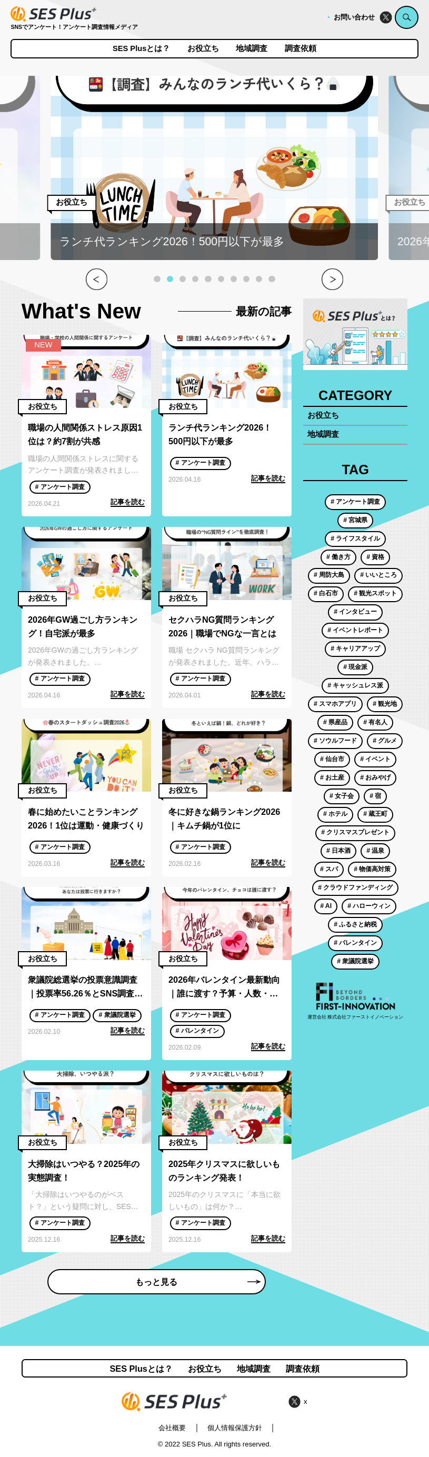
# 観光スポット (375, 593)
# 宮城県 (355, 520)
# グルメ (385, 740)
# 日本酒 (338, 850)
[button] (157, 279)
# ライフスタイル (355, 538)
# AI (326, 906)
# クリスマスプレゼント (355, 832)
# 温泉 (375, 850)
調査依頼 (300, 49)
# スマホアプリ (335, 703)
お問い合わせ (354, 17)
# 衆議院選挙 (116, 1015)
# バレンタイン (196, 1030)
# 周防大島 (329, 574)
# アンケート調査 (59, 487)
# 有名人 (375, 722)
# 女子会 (342, 796)
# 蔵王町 (375, 813)
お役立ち (203, 49)
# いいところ (378, 574)
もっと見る (197, 1281)
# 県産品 (335, 722)
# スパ (329, 869)
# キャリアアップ (355, 648)
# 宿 (375, 796)
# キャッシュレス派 (355, 685)
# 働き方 (338, 557)
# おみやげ (375, 777)
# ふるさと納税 (355, 924)
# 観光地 (385, 703)
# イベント (375, 759)
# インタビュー (355, 611)
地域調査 (251, 49)
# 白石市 (326, 593)
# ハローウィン (369, 906)
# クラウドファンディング (355, 887)
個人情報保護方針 (234, 1428)
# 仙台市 (332, 759)
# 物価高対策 (372, 869)
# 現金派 (355, 667)
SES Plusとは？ (141, 49)
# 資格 (375, 557)
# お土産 (332, 777)
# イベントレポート (355, 630)
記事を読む (128, 502)
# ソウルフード (335, 740)
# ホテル (335, 813)
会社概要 (172, 1428)
